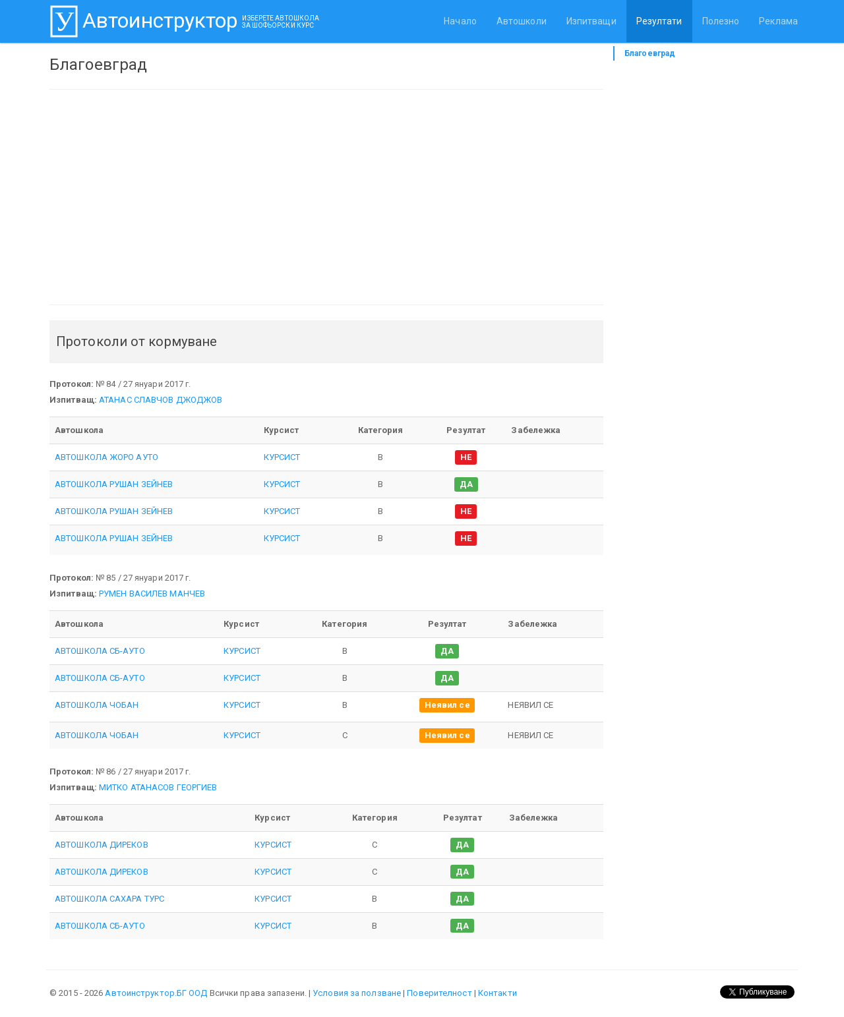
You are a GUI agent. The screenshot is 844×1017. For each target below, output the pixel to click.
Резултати (659, 21)
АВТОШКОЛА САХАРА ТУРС (109, 899)
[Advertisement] (326, 197)
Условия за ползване (357, 993)
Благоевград (649, 53)
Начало (460, 21)
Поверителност (439, 993)
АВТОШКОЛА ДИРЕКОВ (101, 845)
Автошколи (522, 21)
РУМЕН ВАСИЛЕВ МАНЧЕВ (152, 593)
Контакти (497, 993)
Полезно (721, 21)
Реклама (778, 21)
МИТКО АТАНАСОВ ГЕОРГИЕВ (158, 787)
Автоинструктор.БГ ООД (156, 993)
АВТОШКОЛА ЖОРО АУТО (106, 457)
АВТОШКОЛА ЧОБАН (97, 705)
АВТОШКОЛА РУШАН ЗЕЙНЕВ (114, 484)
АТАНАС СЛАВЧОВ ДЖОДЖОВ (160, 400)
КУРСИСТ (282, 457)
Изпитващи (591, 21)
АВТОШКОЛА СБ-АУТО (100, 651)
